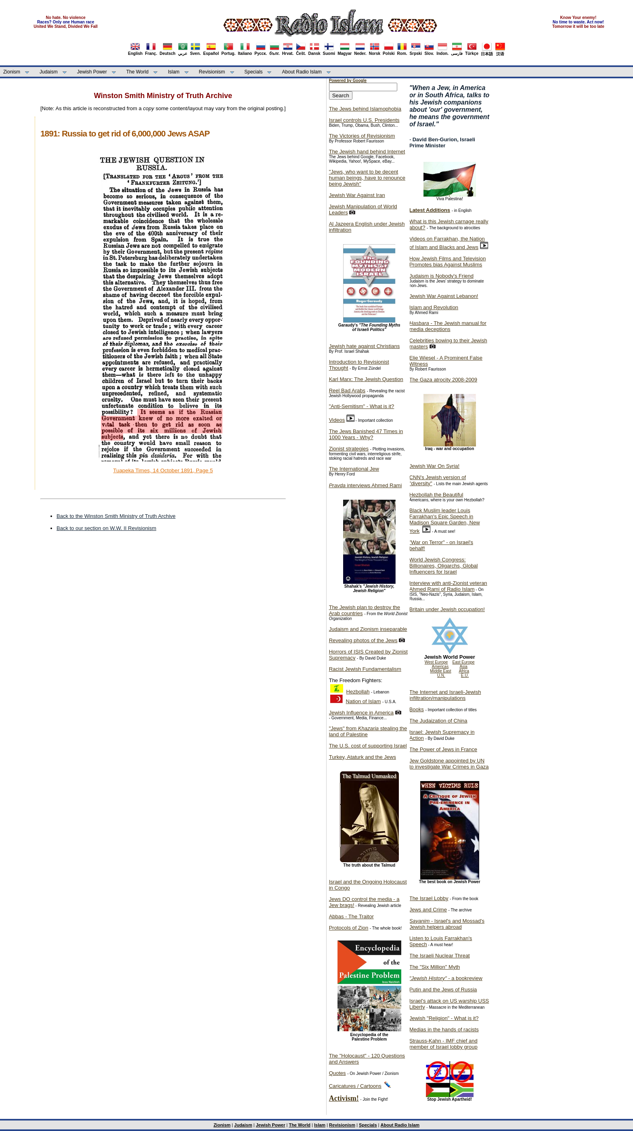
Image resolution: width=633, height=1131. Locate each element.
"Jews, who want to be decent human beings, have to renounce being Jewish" (367, 178)
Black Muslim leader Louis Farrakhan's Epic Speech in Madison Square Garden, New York (444, 520)
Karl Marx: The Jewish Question (366, 379)
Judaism (49, 72)
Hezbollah (358, 692)
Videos (337, 420)
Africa (464, 671)
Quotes (337, 1073)
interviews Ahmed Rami (365, 485)
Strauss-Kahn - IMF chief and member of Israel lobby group (443, 1044)
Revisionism (212, 72)
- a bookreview (445, 978)
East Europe (464, 662)
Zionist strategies (349, 449)
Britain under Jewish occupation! (447, 609)
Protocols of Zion (349, 928)
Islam (174, 72)
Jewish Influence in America (361, 713)
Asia (463, 666)
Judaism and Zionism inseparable (368, 629)
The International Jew (354, 469)
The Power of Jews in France (443, 749)
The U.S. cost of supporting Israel (368, 746)
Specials (253, 72)
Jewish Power (92, 72)
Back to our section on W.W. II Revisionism (106, 528)
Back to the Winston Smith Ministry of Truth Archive (116, 516)
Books (416, 709)
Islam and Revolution (433, 307)
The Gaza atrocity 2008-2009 (443, 380)
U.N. (441, 675)
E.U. (465, 675)
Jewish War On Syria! (434, 466)
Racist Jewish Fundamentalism (365, 669)
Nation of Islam (363, 701)
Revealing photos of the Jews (363, 640)
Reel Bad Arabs (347, 390)
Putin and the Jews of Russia (443, 989)
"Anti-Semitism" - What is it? (361, 406)
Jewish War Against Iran (357, 195)
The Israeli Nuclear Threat (439, 956)
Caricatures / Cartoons (355, 1086)
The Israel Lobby (429, 898)
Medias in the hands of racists (444, 1029)
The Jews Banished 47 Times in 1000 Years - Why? (366, 434)
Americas (440, 666)
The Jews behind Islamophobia (365, 109)
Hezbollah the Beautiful (436, 495)
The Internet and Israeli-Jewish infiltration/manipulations (445, 695)
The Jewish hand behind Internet (367, 152)
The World (137, 72)
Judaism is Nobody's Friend (441, 276)
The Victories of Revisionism (362, 136)
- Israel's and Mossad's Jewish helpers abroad (446, 924)
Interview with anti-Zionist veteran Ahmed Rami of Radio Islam (448, 586)
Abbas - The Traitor (351, 916)
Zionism (11, 72)
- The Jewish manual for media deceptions (447, 326)
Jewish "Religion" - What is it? (444, 1018)
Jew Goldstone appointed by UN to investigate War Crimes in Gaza (449, 764)
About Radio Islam (302, 72)
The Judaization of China (438, 721)
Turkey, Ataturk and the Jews (362, 757)
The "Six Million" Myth (434, 967)
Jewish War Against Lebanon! (443, 296)
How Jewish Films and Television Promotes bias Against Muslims (447, 262)
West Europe (436, 662)
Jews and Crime (428, 910)
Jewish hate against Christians (364, 346)
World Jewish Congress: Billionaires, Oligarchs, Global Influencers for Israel (443, 566)
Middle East (440, 671)
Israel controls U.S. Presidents (364, 120)
